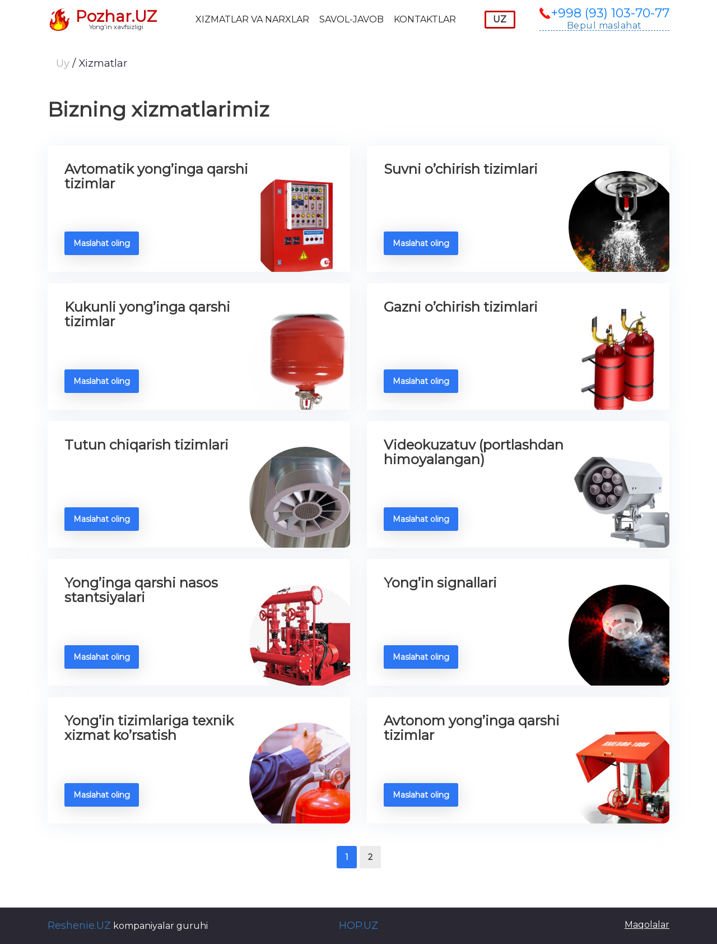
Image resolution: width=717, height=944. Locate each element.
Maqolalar (647, 924)
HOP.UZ (358, 925)
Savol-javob (351, 19)
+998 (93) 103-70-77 (610, 13)
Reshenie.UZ (79, 925)
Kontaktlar (425, 19)
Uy (64, 63)
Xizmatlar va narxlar (252, 19)
